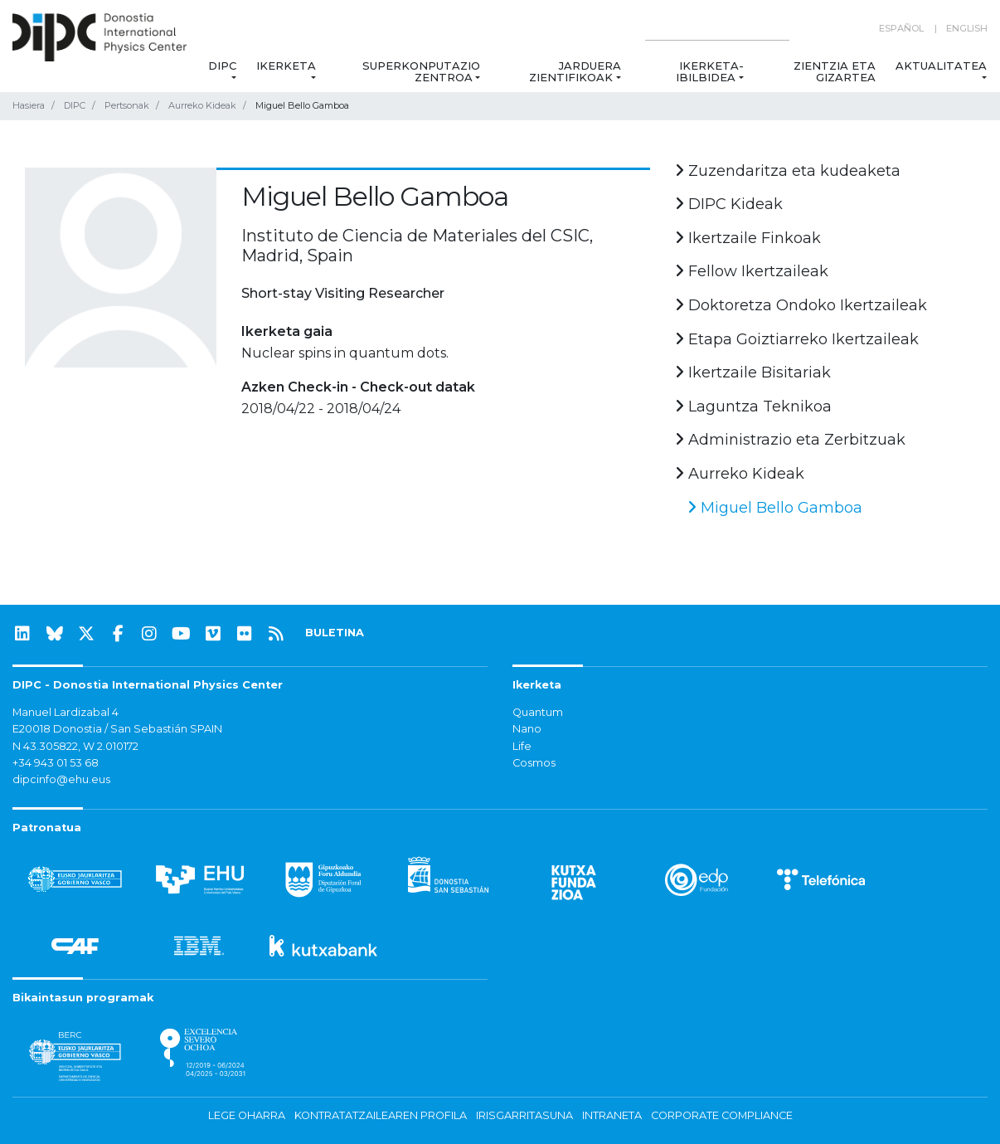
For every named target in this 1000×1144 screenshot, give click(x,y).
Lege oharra (246, 1115)
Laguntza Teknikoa (753, 406)
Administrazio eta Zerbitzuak (790, 440)
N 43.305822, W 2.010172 (75, 746)
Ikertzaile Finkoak (748, 238)
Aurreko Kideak (202, 105)
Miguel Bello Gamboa (774, 508)
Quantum (537, 712)
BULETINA (334, 632)
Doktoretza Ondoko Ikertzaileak (801, 305)
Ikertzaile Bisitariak (753, 372)
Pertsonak (126, 105)
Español (901, 28)
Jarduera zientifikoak (575, 71)
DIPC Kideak (729, 204)
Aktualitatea (941, 65)
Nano (526, 729)
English (967, 28)
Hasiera (28, 105)
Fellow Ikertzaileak (751, 271)
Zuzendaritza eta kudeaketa (787, 171)
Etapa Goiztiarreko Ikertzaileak (797, 339)
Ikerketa (286, 65)
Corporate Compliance (722, 1115)
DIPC (222, 65)
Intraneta (612, 1115)
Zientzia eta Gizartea (835, 71)
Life (522, 746)
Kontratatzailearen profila (380, 1115)
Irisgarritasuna (524, 1115)
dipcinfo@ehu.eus (61, 779)
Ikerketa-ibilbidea (709, 71)
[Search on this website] (717, 29)
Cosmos (534, 763)
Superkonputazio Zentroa (421, 71)
